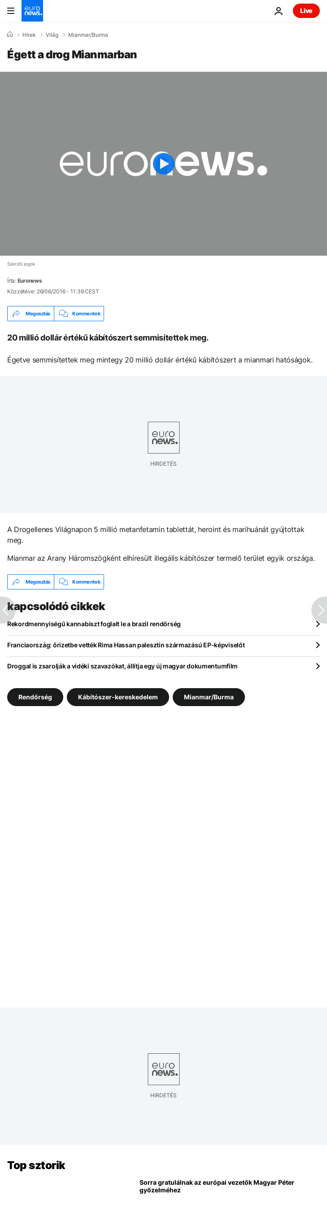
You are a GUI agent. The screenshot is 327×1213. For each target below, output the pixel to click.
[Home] (10, 34)
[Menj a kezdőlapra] (32, 11)
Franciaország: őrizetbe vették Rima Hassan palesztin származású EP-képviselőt (125, 645)
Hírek (29, 35)
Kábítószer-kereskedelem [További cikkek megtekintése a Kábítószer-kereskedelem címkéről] (118, 697)
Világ (52, 35)
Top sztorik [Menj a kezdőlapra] (36, 1165)
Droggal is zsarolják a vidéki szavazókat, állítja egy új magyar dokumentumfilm (122, 666)
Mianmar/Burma (88, 35)
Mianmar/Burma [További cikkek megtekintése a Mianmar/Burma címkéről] (209, 697)
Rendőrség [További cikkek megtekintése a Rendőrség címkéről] (35, 697)
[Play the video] (163, 164)
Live (306, 10)
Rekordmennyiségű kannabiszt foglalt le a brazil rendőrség (94, 624)
